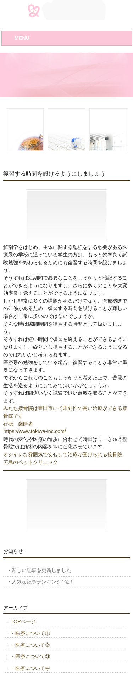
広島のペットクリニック (30, 462)
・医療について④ (30, 668)
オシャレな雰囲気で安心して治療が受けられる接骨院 (62, 454)
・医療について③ (30, 656)
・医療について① (30, 633)
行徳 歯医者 (18, 424)
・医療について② (30, 645)
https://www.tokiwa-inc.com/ (34, 431)
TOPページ (22, 621)
